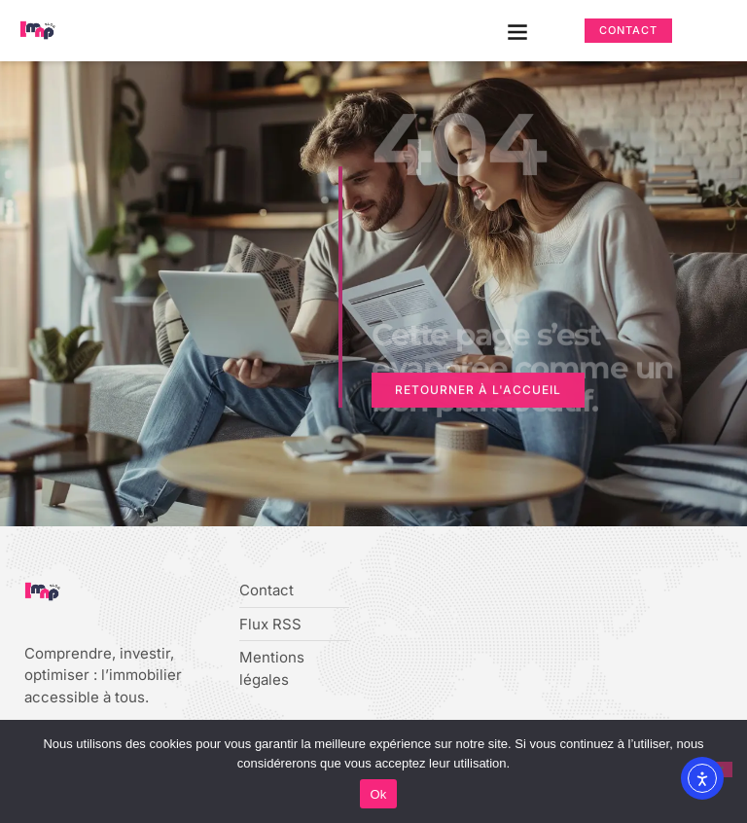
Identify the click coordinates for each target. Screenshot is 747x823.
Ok (378, 794)
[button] (518, 31)
